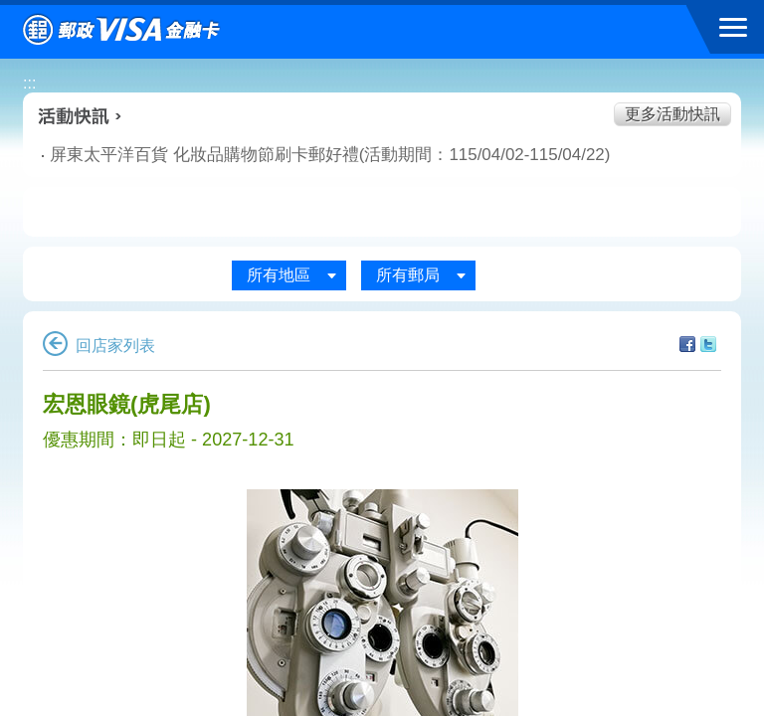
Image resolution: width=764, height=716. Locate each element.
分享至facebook (687, 344)
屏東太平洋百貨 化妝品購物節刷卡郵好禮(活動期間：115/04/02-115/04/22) (245, 154)
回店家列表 (99, 345)
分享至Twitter (708, 344)
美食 (106, 213)
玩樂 (519, 213)
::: (29, 83)
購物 (382, 213)
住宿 (657, 213)
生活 (243, 213)
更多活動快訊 (672, 113)
